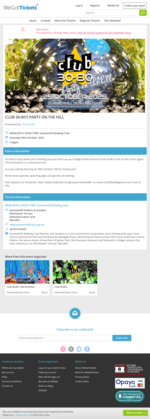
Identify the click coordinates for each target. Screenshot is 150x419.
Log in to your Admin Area (51, 367)
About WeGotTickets (85, 367)
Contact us (7, 385)
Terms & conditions (12, 381)
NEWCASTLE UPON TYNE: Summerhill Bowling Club (36, 205)
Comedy (45, 20)
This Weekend (112, 20)
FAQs (4, 376)
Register (95, 5)
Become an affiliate (48, 381)
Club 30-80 (28, 124)
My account (8, 372)
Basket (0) (113, 5)
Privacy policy (82, 376)
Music (33, 20)
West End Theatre (65, 20)
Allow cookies (135, 412)
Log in (79, 5)
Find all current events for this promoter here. (104, 32)
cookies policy (22, 415)
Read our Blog (45, 385)
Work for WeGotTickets (87, 372)
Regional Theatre (90, 20)
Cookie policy (82, 381)
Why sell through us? (49, 376)
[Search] (143, 13)
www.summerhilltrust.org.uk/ (27, 224)
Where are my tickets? (13, 367)
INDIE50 (42, 390)
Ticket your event (134, 5)
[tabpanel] (27, 277)
